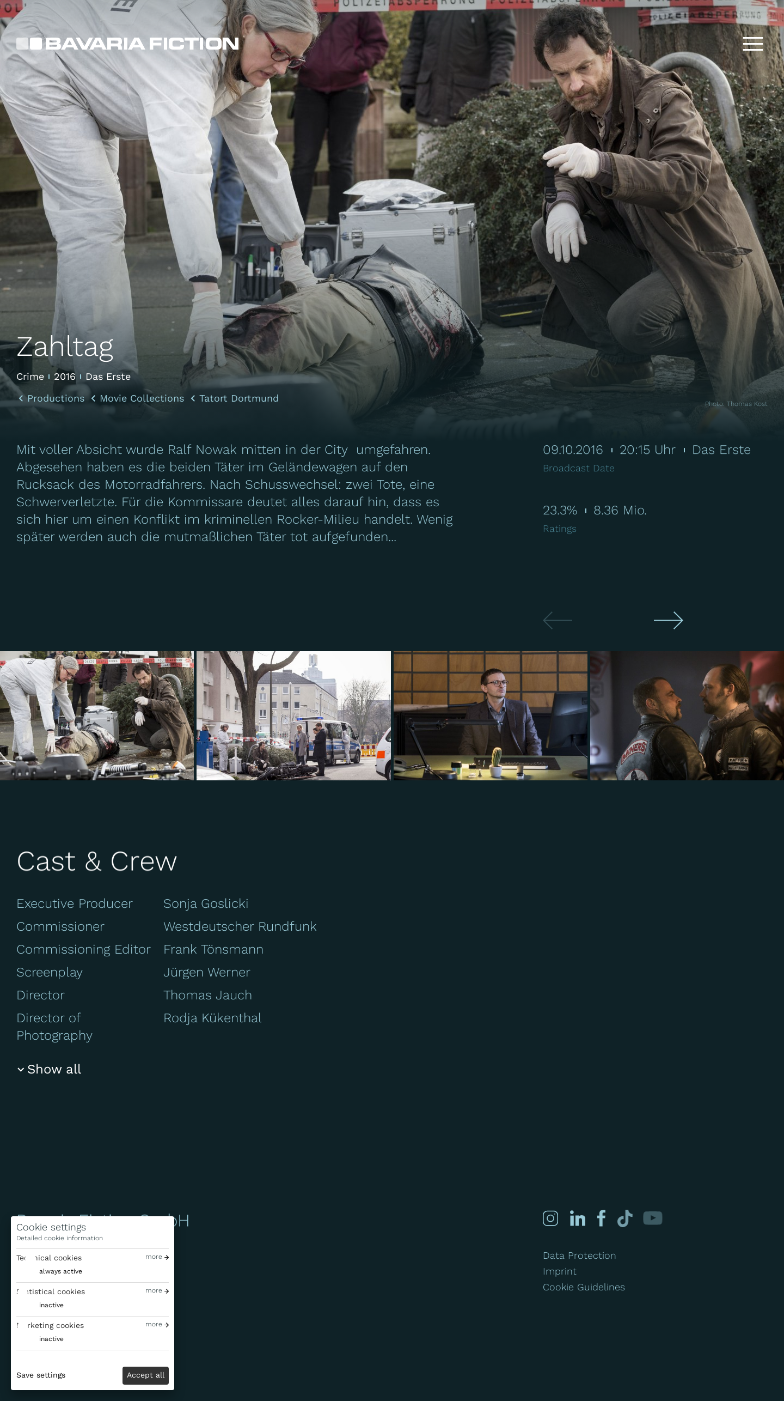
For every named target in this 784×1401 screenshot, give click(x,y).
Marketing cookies (50, 1325)
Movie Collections (142, 398)
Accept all (145, 1374)
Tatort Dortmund (239, 398)
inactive (51, 1305)
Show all (54, 1069)
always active (60, 1271)
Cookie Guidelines (584, 1287)
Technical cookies (49, 1257)
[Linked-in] (577, 1218)
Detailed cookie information (59, 1238)
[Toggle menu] (753, 43)
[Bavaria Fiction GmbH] (127, 44)
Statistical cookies (50, 1291)
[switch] (49, 1271)
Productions (55, 398)
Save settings (40, 1374)
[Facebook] (600, 1218)
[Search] (718, 43)
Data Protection (579, 1255)
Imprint (560, 1271)
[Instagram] (550, 1218)
